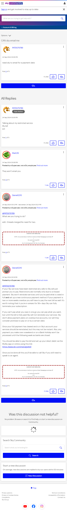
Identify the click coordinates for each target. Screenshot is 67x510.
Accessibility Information (56, 495)
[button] (63, 47)
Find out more (42, 165)
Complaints (6, 497)
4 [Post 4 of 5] (6, 252)
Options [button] (4, 35)
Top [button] (34, 488)
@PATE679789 (8, 213)
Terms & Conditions (58, 493)
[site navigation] (2, 3)
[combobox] (30, 18)
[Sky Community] (14, 3)
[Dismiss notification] (64, 9)
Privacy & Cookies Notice (10, 495)
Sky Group (5, 500)
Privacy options (7, 493)
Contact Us (61, 497)
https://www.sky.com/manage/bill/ (16, 347)
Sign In (64, 4)
